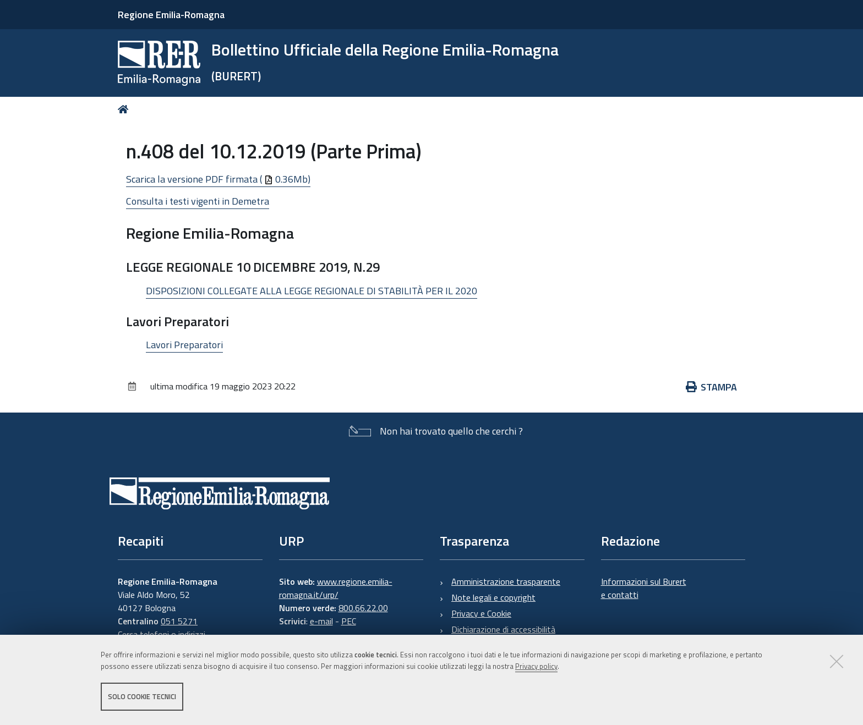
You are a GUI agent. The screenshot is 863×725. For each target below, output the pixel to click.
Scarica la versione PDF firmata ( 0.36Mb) (218, 179)
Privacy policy (536, 666)
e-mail (321, 621)
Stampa (712, 387)
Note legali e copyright (493, 597)
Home (125, 109)
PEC (348, 621)
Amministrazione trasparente (505, 581)
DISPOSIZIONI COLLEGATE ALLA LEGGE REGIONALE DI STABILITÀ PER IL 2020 (311, 290)
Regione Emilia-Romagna (171, 14)
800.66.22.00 (363, 607)
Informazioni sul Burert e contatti (643, 588)
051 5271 (179, 621)
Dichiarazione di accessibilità (503, 629)
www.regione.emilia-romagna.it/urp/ (335, 588)
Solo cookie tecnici (142, 696)
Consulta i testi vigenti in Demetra (197, 201)
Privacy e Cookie (481, 613)
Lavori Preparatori (184, 344)
